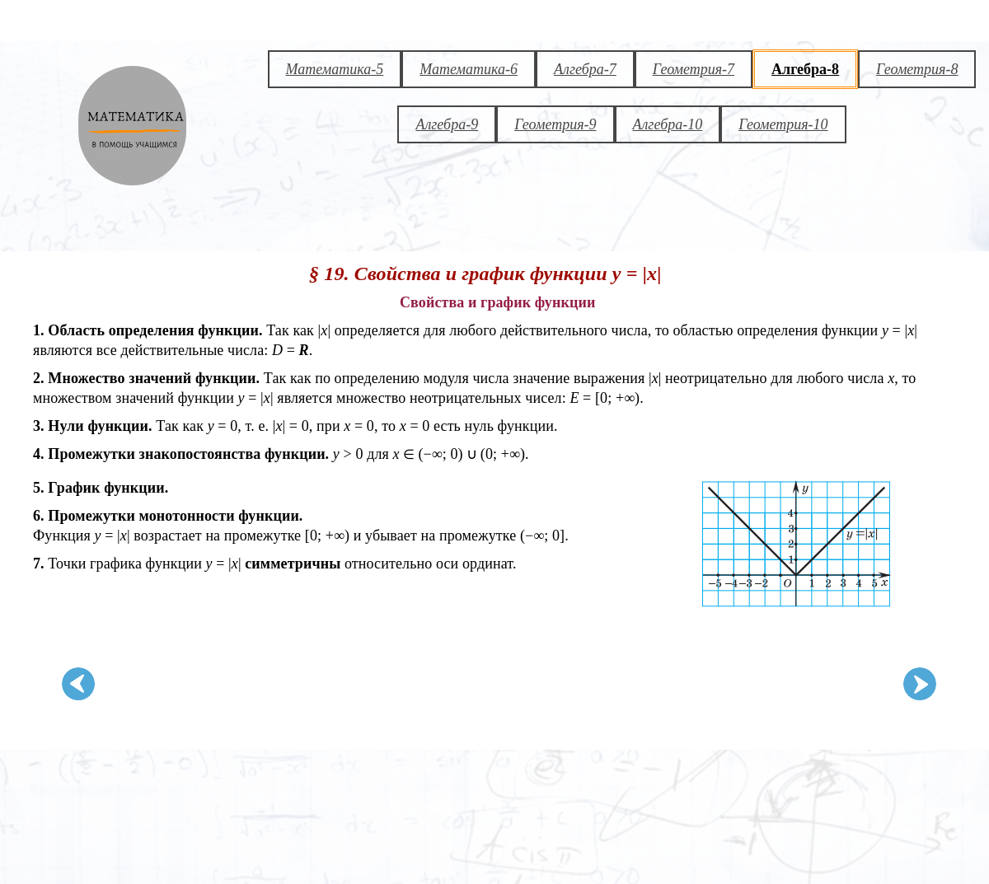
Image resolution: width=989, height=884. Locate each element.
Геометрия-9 (555, 124)
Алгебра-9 (446, 124)
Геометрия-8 (917, 69)
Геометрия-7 (693, 69)
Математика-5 (335, 69)
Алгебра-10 (668, 124)
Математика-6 (469, 69)
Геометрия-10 (782, 124)
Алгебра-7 (585, 69)
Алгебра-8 (805, 69)
